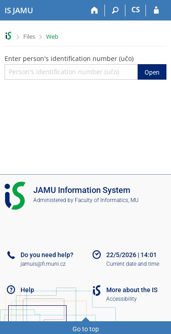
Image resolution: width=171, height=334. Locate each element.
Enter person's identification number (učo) (85, 67)
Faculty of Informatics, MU (107, 200)
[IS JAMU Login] (156, 10)
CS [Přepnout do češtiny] (135, 10)
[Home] (94, 10)
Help (27, 290)
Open (152, 72)
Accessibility (121, 299)
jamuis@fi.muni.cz (43, 264)
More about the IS (131, 290)
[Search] (115, 10)
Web (52, 36)
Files (29, 36)
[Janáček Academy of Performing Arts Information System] (19, 10)
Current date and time (132, 264)
